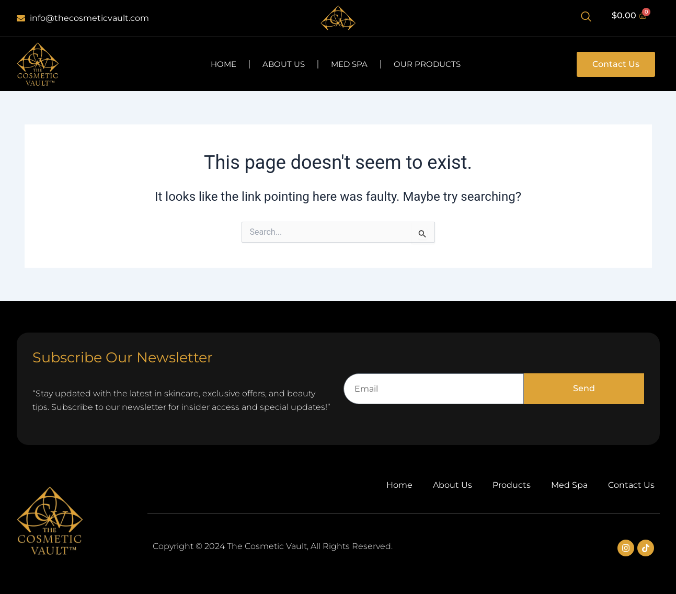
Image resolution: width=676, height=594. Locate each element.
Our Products (427, 64)
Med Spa (349, 64)
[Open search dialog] (586, 18)
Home (223, 64)
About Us (283, 64)
